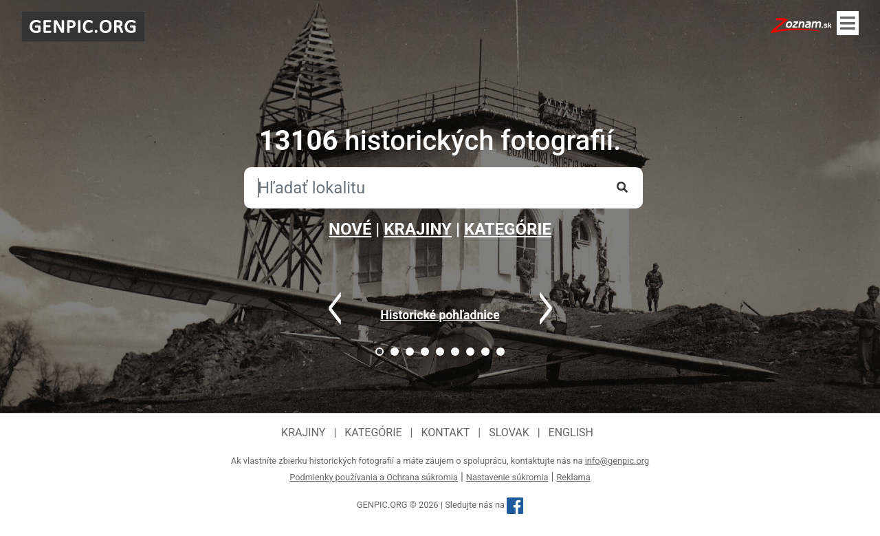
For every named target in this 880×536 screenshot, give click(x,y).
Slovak (509, 432)
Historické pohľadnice (439, 315)
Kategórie (373, 432)
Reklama (573, 477)
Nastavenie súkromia (507, 477)
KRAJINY (418, 229)
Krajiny (303, 432)
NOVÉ (350, 229)
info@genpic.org (617, 460)
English (571, 432)
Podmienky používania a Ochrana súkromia (373, 477)
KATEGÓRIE (507, 229)
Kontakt (445, 432)
